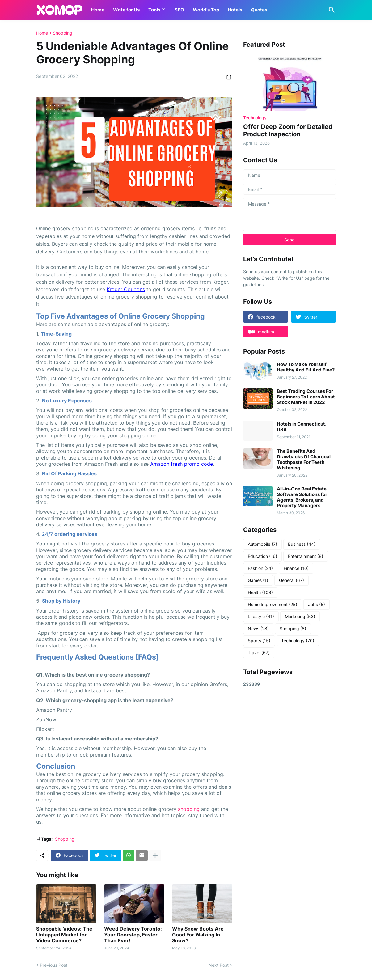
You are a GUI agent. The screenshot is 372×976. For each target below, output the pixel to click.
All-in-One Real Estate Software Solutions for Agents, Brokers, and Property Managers (302, 497)
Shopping (62, 33)
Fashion (260, 568)
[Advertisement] (289, 791)
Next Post (219, 965)
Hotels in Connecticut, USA (301, 426)
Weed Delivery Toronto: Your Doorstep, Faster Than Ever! (133, 935)
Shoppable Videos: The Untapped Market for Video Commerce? (64, 935)
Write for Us (126, 10)
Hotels (235, 10)
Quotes (259, 10)
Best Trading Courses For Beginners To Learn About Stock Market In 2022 (306, 396)
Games (258, 580)
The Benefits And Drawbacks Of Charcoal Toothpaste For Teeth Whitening (304, 459)
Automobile (262, 544)
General (291, 580)
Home (97, 10)
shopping (189, 809)
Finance (296, 568)
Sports (259, 641)
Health (260, 592)
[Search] (330, 10)
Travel (259, 653)
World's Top (206, 10)
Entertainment (305, 556)
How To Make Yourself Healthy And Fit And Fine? (306, 367)
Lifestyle (261, 616)
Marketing (300, 616)
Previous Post (53, 965)
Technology (297, 641)
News (258, 629)
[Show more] (155, 855)
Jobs (316, 604)
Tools (154, 10)
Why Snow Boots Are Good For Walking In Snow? (198, 935)
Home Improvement (272, 604)
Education (262, 556)
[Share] (227, 76)
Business (301, 544)
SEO (179, 10)
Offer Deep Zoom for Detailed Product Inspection (287, 130)
